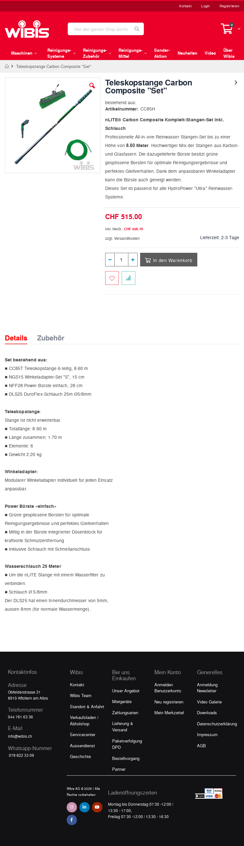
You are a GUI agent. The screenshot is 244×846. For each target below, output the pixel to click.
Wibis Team (81, 695)
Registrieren (229, 5)
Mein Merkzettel (169, 712)
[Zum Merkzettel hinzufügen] (112, 278)
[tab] (21, 332)
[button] (92, 90)
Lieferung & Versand (122, 726)
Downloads (207, 712)
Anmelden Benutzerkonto (167, 688)
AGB (201, 745)
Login (205, 5)
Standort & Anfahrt (87, 706)
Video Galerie (209, 702)
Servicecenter (82, 734)
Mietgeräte (122, 701)
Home (7, 66)
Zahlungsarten (125, 712)
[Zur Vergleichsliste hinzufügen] (128, 278)
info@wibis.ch (20, 736)
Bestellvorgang (125, 758)
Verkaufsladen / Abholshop (84, 720)
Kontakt (185, 5)
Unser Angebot (125, 691)
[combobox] (106, 29)
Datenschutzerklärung (217, 724)
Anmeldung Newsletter (207, 688)
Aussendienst (82, 745)
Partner (118, 769)
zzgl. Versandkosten (122, 238)
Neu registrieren (168, 702)
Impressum (207, 734)
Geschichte (80, 756)
